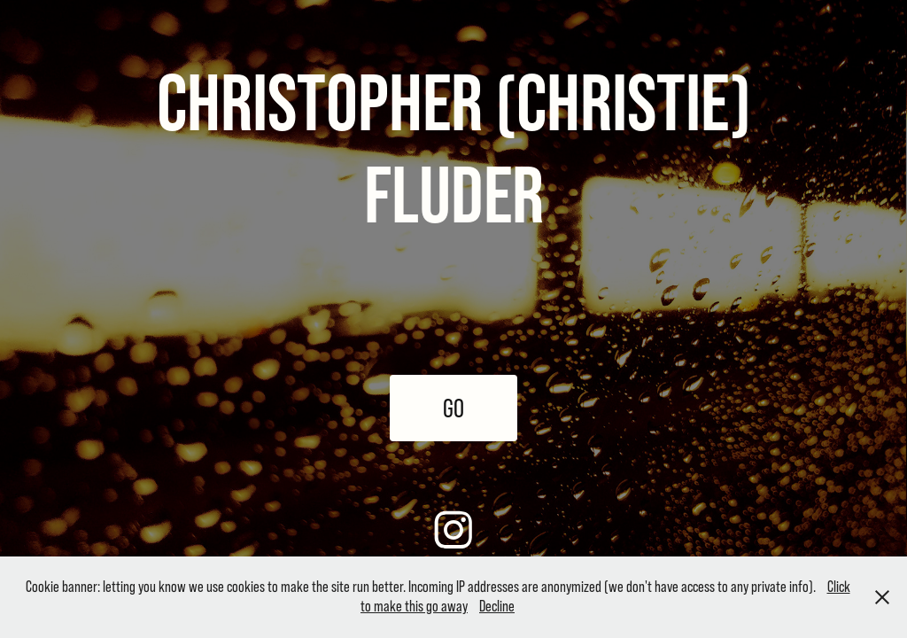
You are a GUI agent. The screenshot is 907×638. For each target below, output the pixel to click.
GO (453, 408)
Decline (497, 606)
